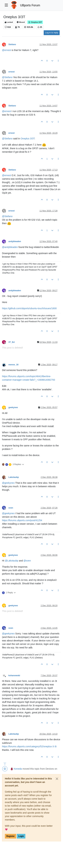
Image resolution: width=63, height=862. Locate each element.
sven (10, 508)
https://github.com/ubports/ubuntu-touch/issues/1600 (29, 308)
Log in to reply (51, 32)
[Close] (57, 778)
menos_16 (13, 364)
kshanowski (14, 675)
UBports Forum (30, 5)
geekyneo (13, 407)
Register (10, 836)
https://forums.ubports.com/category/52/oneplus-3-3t (29, 746)
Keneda (18, 768)
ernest (11, 72)
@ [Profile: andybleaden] (10, 247)
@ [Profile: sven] (27, 560)
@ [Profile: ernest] (6, 50)
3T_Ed (11, 342)
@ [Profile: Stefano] (7, 77)
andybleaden (14, 241)
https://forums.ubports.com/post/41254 (22, 520)
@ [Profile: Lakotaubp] (11, 560)
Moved (21, 22)
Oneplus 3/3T (35, 22)
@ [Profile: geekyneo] (8, 483)
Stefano (12, 44)
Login (21, 836)
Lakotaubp (13, 477)
